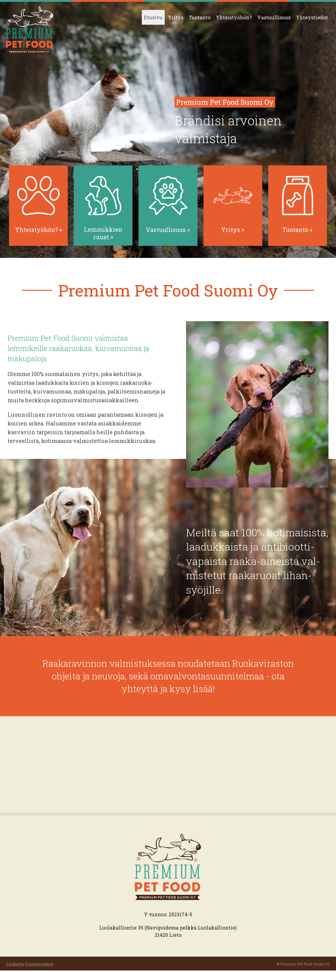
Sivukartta (15, 965)
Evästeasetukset (39, 965)
